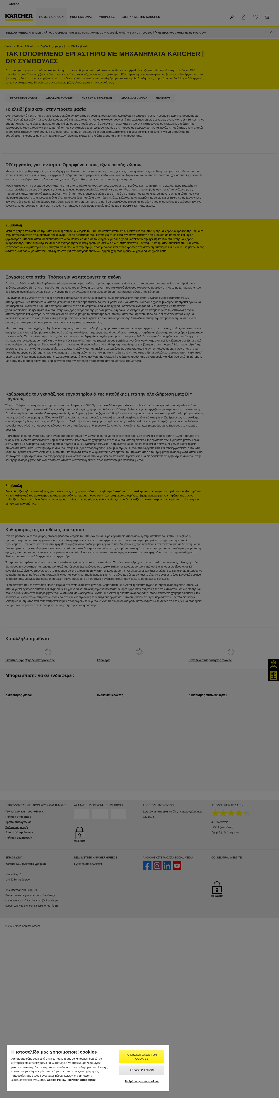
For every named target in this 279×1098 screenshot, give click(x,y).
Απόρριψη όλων (141, 1070)
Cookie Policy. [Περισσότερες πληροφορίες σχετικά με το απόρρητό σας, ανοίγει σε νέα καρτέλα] (57, 1079)
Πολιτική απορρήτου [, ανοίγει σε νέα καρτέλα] (82, 1079)
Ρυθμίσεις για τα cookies (142, 1081)
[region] (88, 1068)
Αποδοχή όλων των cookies (142, 1056)
